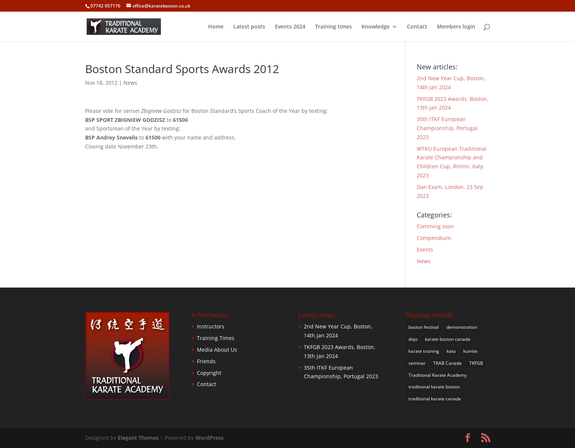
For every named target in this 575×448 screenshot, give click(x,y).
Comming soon (435, 226)
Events (425, 249)
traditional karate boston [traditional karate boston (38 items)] (434, 387)
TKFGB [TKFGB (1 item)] (476, 363)
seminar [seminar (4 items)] (417, 363)
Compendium (434, 237)
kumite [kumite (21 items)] (470, 351)
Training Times (215, 338)
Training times (333, 27)
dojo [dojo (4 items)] (412, 339)
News (130, 82)
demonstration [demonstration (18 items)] (461, 327)
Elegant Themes (138, 437)
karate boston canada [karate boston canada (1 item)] (447, 339)
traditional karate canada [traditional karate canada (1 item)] (434, 399)
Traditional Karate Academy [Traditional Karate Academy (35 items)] (437, 375)
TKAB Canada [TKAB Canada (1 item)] (447, 363)
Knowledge (376, 27)
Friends (206, 361)
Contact (417, 27)
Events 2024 (290, 27)
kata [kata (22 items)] (451, 351)
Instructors (210, 326)
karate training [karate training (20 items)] (423, 351)
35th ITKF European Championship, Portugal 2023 (447, 128)
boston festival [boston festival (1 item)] (423, 327)
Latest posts (249, 27)
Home (216, 27)
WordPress (209, 437)
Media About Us (217, 349)
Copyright (209, 372)
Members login (456, 27)
